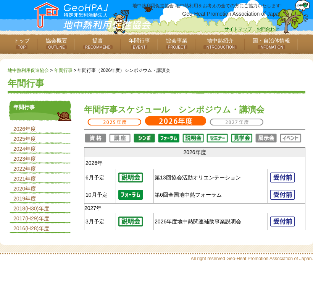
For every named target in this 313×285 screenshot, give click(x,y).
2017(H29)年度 (31, 218)
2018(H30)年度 (31, 208)
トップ (22, 43)
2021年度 (24, 179)
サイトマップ (238, 29)
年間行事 (139, 43)
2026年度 (24, 129)
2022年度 (24, 169)
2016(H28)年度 (31, 228)
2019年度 (24, 198)
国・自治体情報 (271, 43)
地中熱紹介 (220, 43)
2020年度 (24, 189)
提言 (98, 43)
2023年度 (24, 159)
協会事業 (177, 43)
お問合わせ (268, 29)
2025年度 (24, 139)
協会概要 (56, 43)
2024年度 (24, 149)
